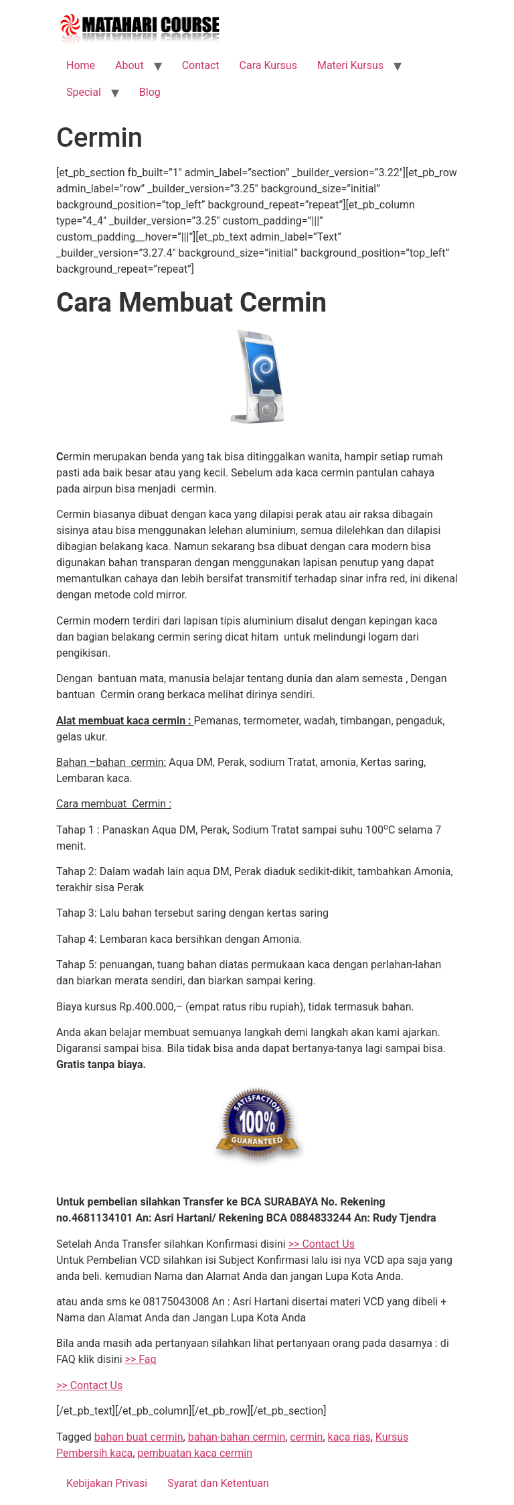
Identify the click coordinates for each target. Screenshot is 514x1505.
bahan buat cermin (138, 1437)
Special (83, 92)
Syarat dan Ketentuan (218, 1483)
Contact (201, 65)
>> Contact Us (321, 1244)
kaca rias (349, 1437)
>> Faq (141, 1359)
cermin (306, 1437)
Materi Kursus (350, 65)
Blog (150, 92)
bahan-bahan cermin (237, 1437)
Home (80, 65)
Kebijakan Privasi (106, 1483)
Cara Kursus (268, 65)
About (129, 65)
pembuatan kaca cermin (194, 1453)
